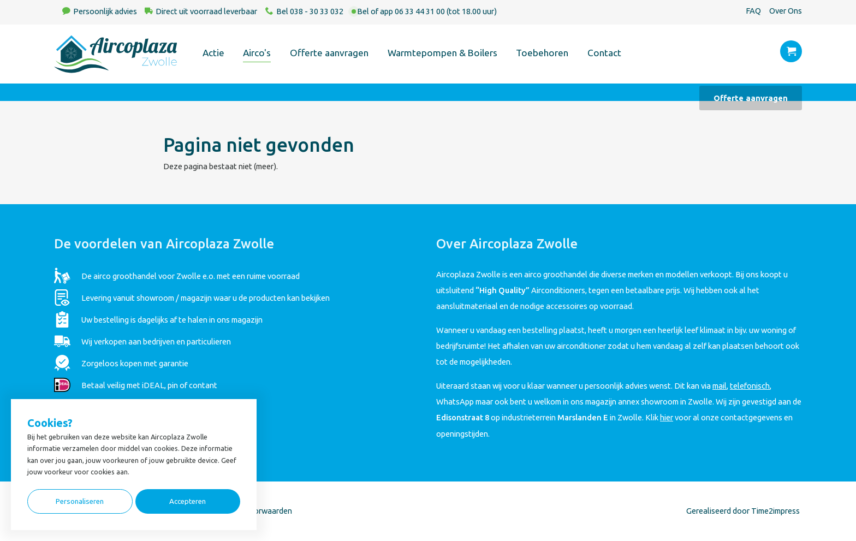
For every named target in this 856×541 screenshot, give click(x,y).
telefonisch (750, 385)
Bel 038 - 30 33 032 (309, 11)
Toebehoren (542, 52)
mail (719, 385)
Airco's (257, 52)
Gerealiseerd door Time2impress (743, 510)
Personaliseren (80, 501)
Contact (604, 52)
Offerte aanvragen (329, 52)
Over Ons (785, 10)
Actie (213, 52)
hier (666, 417)
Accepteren (187, 501)
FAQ (753, 10)
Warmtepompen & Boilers (442, 52)
